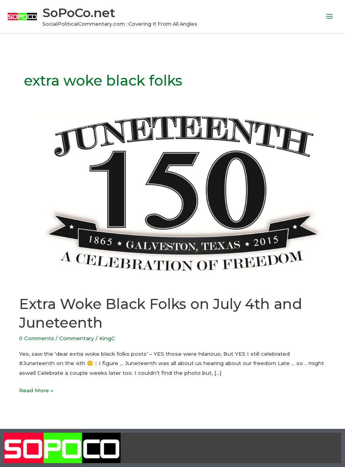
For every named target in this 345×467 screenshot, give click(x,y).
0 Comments (36, 338)
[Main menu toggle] (330, 17)
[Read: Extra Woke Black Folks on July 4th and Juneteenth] (172, 201)
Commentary (76, 338)
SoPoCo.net (78, 12)
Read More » (36, 389)
